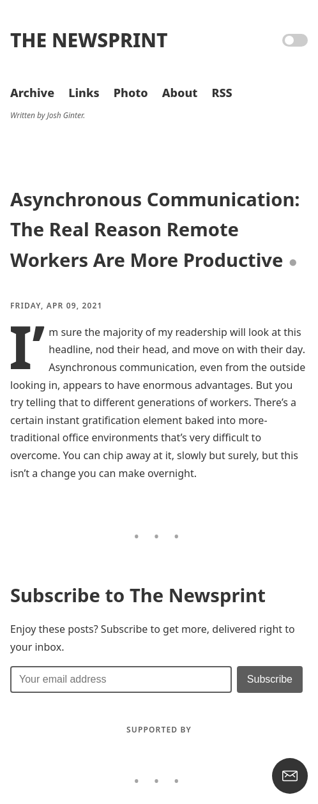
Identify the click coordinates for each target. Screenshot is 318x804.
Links (83, 92)
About (179, 92)
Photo (131, 92)
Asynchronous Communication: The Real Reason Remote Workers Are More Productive (155, 229)
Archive (32, 92)
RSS (221, 92)
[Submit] (270, 679)
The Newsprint (88, 40)
